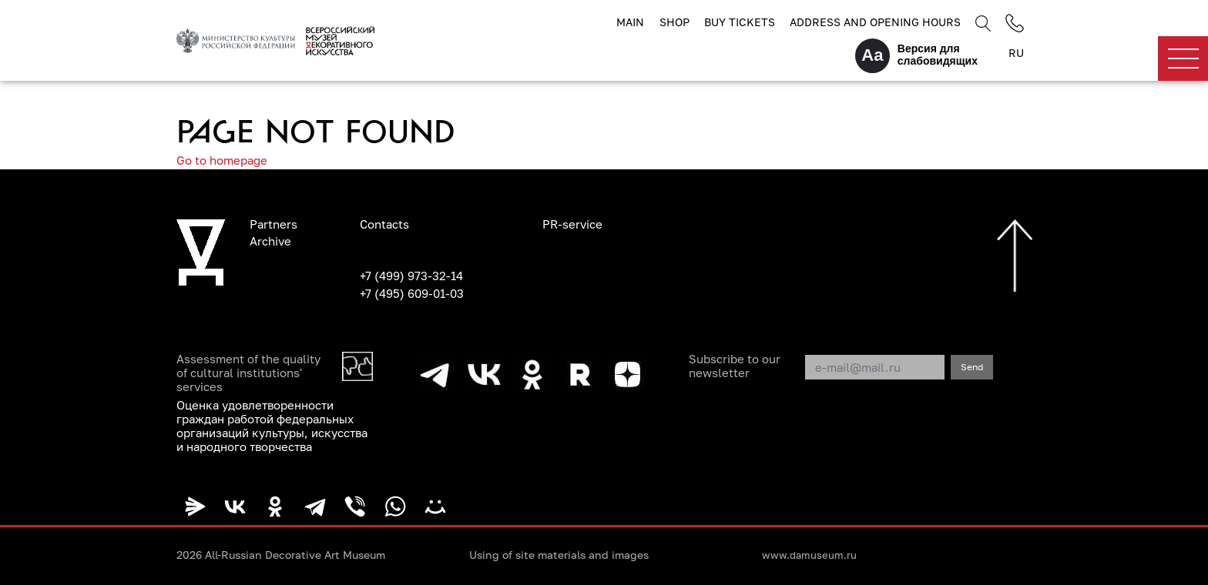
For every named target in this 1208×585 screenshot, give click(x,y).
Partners (273, 224)
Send (972, 367)
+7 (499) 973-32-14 (411, 275)
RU (1016, 52)
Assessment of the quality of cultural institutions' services (248, 372)
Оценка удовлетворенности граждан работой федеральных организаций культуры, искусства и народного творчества (271, 425)
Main (630, 21)
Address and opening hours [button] (875, 21)
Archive (270, 241)
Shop (674, 21)
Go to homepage (221, 160)
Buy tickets (739, 21)
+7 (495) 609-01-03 (412, 293)
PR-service (572, 224)
